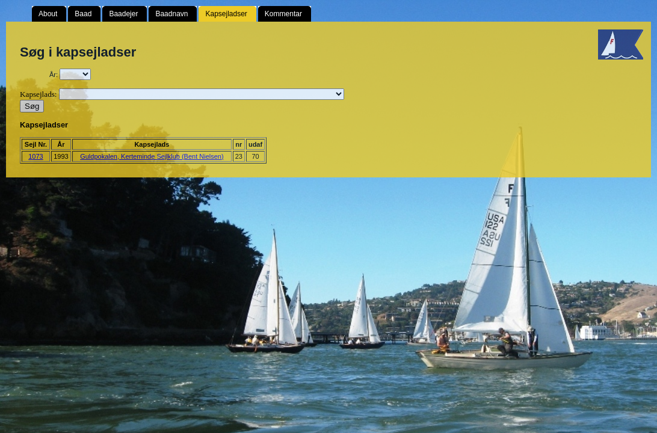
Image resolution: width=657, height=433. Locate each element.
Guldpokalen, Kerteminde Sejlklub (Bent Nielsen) (151, 156)
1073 (35, 156)
